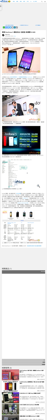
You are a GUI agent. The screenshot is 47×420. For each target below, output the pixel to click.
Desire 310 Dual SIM (23, 203)
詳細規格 (44, 362)
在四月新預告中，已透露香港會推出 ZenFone (21, 77)
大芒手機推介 (38, 25)
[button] (41, 1)
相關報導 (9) (44, 364)
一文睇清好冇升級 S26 (23, 25)
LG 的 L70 (25, 198)
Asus (15, 36)
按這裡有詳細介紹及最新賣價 (34, 246)
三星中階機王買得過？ (9, 25)
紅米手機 (18, 193)
